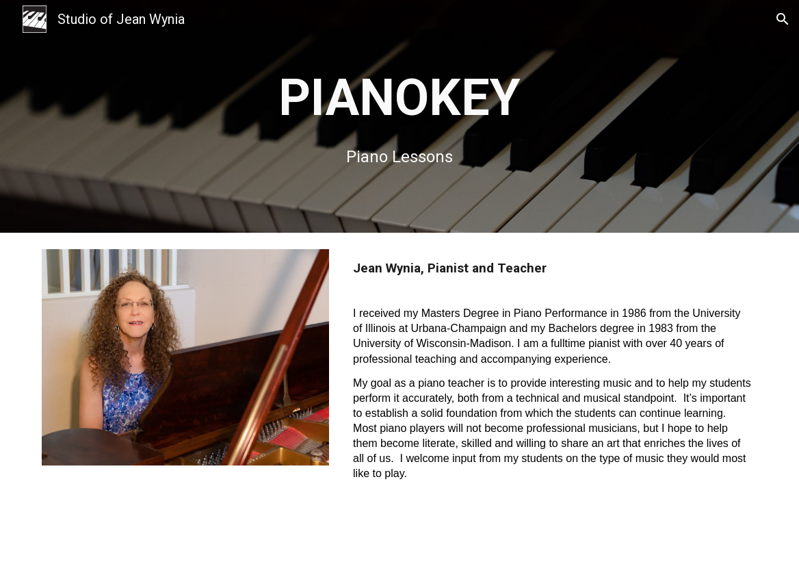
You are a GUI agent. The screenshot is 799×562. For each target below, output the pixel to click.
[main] (399, 116)
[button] (782, 19)
